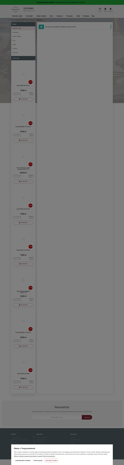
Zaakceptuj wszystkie (51, 460)
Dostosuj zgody (37, 460)
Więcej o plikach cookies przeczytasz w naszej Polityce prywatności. (34, 456)
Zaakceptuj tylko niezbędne (22, 460)
